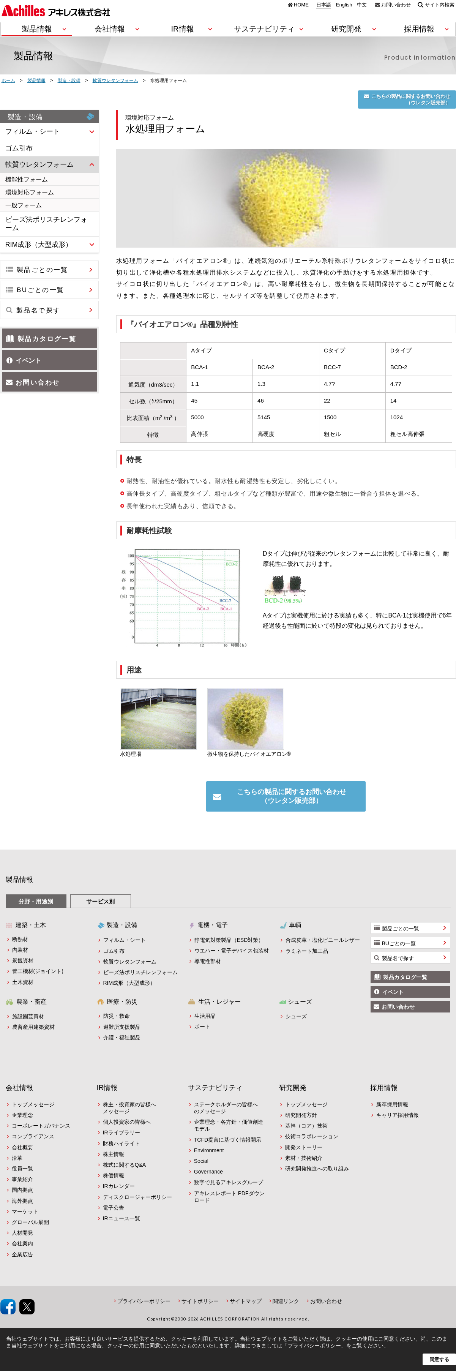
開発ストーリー (303, 1147)
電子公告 (113, 1208)
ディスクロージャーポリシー (137, 1197)
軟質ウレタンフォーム (129, 962)
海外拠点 (22, 1201)
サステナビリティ (215, 1087)
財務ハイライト (121, 1143)
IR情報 (107, 1087)
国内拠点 (22, 1190)
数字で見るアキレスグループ (228, 1182)
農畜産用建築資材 (33, 1027)
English (344, 5)
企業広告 (22, 1254)
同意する (439, 1359)
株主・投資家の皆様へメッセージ (129, 1107)
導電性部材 (207, 961)
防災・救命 (116, 1016)
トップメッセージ (33, 1104)
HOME (301, 4)
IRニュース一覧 (121, 1218)
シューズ (296, 1016)
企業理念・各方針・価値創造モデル (228, 1125)
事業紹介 (22, 1179)
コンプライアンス (33, 1136)
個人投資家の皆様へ (127, 1122)
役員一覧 (22, 1169)
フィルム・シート (124, 940)
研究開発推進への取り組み (317, 1169)
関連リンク (286, 1301)
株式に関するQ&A (124, 1165)
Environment (209, 1150)
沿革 (17, 1158)
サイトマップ (246, 1301)
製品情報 (19, 879)
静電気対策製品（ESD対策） (229, 940)
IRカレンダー (119, 1186)
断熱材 (20, 939)
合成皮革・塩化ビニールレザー (323, 940)
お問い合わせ (396, 4)
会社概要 (22, 1147)
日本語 (323, 5)
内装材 (20, 950)
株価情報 (113, 1175)
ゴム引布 (114, 951)
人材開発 (22, 1233)
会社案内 (22, 1243)
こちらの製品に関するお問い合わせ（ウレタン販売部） (410, 99)
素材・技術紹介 (303, 1158)
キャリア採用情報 (397, 1115)
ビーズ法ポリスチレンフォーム (140, 972)
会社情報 (19, 1087)
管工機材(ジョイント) (37, 971)
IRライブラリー (121, 1132)
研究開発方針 (301, 1115)
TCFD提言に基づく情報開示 (227, 1140)
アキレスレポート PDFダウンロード (229, 1196)
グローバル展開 (30, 1222)
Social (201, 1161)
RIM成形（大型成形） (129, 983)
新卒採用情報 (392, 1104)
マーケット (25, 1211)
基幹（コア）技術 (306, 1126)
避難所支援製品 (121, 1027)
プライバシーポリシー (143, 1301)
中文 (362, 5)
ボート (202, 1027)
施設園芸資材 (28, 1016)
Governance (208, 1172)
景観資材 (22, 960)
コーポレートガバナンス (41, 1126)
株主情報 (113, 1154)
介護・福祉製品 (121, 1038)
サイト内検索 (439, 4)
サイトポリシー (200, 1301)
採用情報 (384, 1087)
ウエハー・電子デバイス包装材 (231, 951)
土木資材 (22, 982)
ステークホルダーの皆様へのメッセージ (226, 1107)
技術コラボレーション (311, 1136)
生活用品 (205, 1016)
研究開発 (292, 1087)
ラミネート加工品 (307, 951)
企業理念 (22, 1115)
